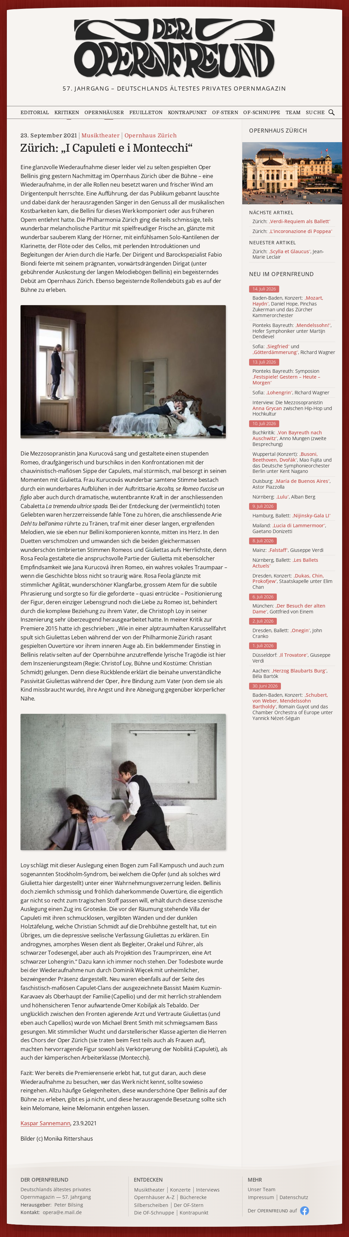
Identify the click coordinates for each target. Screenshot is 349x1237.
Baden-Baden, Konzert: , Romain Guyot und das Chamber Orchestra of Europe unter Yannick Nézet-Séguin (293, 706)
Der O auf (272, 1210)
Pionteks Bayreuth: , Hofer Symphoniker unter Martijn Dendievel (292, 331)
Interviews (208, 1190)
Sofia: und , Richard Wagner (294, 349)
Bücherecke (193, 1197)
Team (293, 112)
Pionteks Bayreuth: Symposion (286, 376)
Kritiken (66, 112)
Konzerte (180, 1190)
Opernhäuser (104, 112)
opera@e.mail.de (62, 1212)
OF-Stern (225, 112)
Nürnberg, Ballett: (285, 563)
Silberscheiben (151, 1205)
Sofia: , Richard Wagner (291, 393)
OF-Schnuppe (261, 112)
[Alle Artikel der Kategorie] (292, 173)
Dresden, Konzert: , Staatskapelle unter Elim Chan (293, 581)
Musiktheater (100, 136)
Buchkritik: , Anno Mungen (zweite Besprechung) (289, 438)
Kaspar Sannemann (45, 1123)
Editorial (35, 112)
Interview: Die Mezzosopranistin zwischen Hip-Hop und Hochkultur (292, 408)
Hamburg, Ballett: (292, 516)
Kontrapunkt (187, 112)
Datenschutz (294, 1197)
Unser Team (261, 1189)
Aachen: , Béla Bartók (290, 674)
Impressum (261, 1197)
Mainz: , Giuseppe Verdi (288, 550)
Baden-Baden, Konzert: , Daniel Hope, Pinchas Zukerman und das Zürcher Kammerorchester (288, 306)
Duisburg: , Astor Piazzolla (292, 484)
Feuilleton (146, 112)
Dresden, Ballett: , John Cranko (287, 633)
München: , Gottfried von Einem (289, 609)
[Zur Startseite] (174, 48)
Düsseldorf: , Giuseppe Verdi (292, 658)
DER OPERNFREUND (44, 1179)
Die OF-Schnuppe (154, 1213)
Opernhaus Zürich (151, 136)
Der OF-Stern (189, 1205)
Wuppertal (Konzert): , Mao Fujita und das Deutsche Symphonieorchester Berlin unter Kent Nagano (292, 462)
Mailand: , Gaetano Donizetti (289, 528)
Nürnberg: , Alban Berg (284, 497)
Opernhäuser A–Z (154, 1197)
